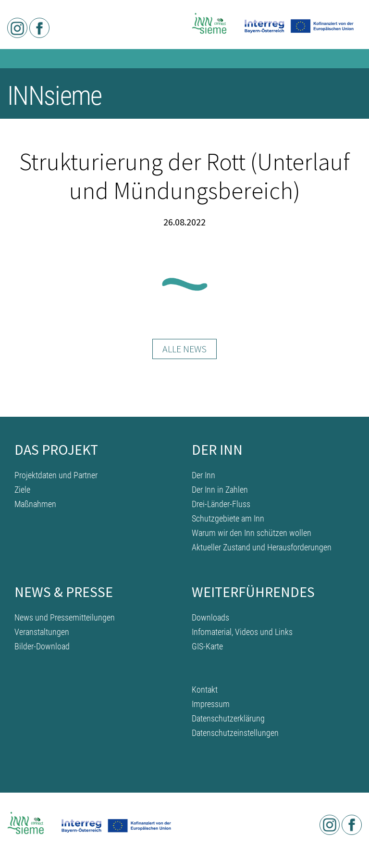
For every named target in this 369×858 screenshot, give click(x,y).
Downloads (210, 617)
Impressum (211, 704)
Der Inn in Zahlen (220, 490)
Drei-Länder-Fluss (221, 504)
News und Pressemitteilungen (64, 617)
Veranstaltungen (41, 632)
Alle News (184, 349)
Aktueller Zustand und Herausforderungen (262, 547)
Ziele (22, 490)
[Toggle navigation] (348, 97)
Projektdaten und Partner (56, 475)
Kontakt (205, 689)
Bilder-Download (42, 646)
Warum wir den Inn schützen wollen (251, 533)
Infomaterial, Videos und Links (242, 632)
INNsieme (54, 95)
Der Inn (203, 475)
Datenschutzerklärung (228, 718)
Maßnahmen (35, 504)
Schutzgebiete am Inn (228, 518)
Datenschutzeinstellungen (235, 733)
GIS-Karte (207, 646)
